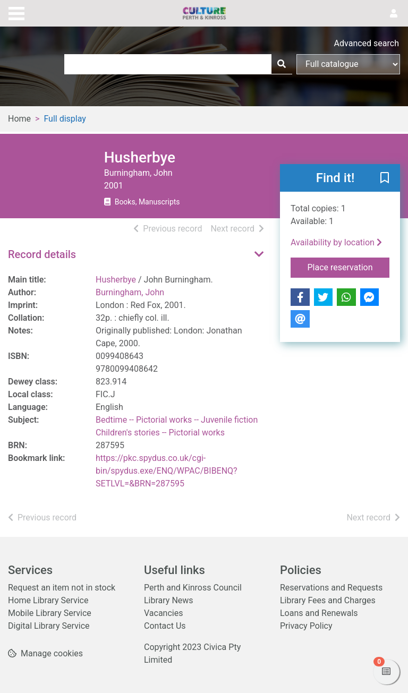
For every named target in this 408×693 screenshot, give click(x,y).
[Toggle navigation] (16, 12)
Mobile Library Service (49, 613)
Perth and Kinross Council (193, 588)
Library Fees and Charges (328, 600)
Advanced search (366, 43)
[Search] (281, 64)
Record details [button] (42, 254)
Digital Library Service (49, 626)
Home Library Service (48, 600)
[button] (384, 178)
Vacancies (163, 613)
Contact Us (165, 626)
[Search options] (348, 64)
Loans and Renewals (319, 613)
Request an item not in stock (61, 588)
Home (19, 119)
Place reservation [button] (349, 266)
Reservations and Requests (331, 588)
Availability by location (336, 242)
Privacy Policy (306, 626)
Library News (168, 600)
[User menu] (394, 13)
